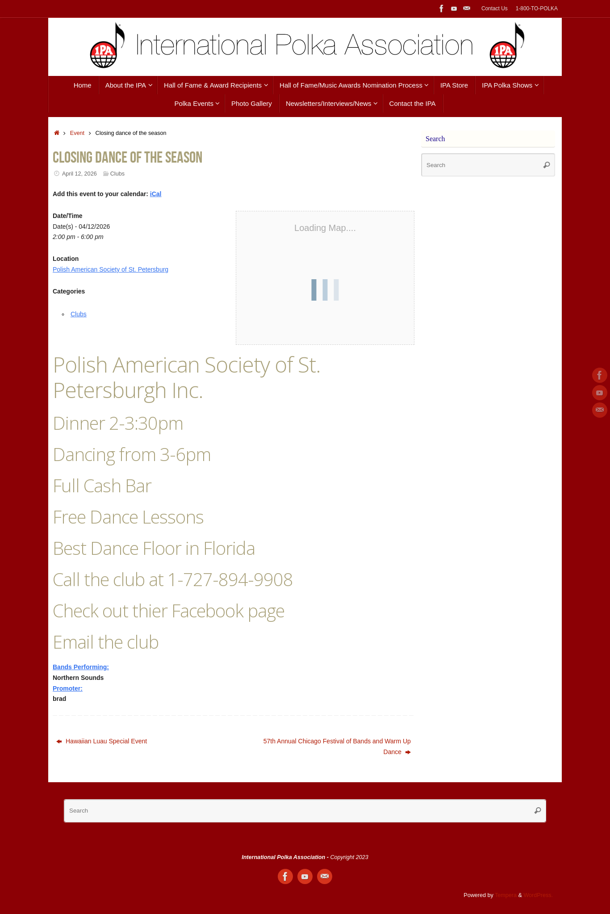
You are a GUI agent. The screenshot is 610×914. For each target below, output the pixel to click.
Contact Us (494, 8)
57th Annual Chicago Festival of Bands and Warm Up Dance (337, 746)
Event (77, 133)
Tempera (506, 895)
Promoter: (68, 688)
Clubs (117, 174)
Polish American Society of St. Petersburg (110, 269)
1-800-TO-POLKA (537, 8)
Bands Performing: (81, 667)
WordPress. (538, 895)
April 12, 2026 (79, 174)
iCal (156, 193)
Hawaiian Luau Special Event (101, 741)
